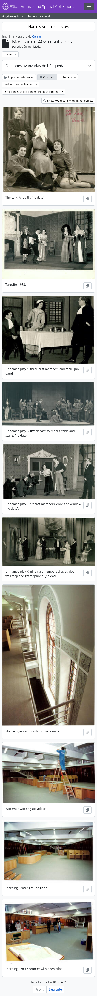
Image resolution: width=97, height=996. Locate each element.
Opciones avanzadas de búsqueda (34, 65)
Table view (67, 77)
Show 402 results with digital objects (68, 100)
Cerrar (36, 36)
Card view (47, 77)
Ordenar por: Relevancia (19, 84)
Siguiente (55, 989)
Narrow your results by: (48, 26)
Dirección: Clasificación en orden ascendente (32, 92)
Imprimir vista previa (19, 77)
